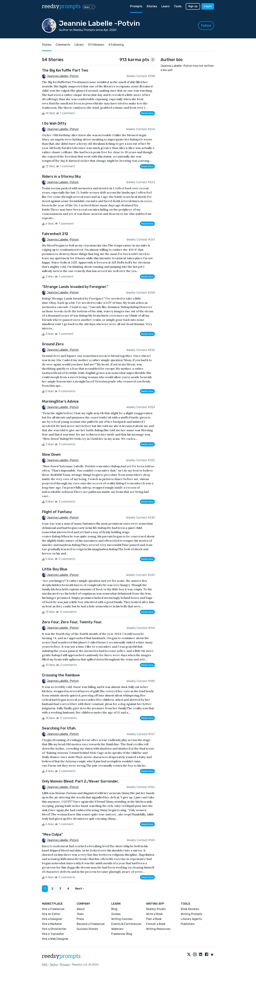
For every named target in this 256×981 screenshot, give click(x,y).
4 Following (116, 44)
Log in (208, 6)
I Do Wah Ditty (54, 123)
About (81, 909)
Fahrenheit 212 (55, 234)
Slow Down (51, 454)
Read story (147, 113)
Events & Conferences (126, 924)
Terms (54, 964)
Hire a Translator (53, 934)
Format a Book (155, 924)
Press (80, 919)
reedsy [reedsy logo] (61, 6)
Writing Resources (158, 929)
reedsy (61, 956)
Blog (114, 909)
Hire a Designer (52, 919)
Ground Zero (53, 344)
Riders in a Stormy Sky (61, 176)
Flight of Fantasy (57, 512)
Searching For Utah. (59, 728)
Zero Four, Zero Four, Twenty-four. (72, 622)
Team (80, 914)
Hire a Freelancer (53, 909)
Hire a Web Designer (55, 939)
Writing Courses (121, 919)
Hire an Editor (51, 914)
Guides (116, 914)
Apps (89, 7)
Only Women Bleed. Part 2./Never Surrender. (80, 781)
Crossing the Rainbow (61, 675)
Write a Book (154, 914)
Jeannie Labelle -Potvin (63, 76)
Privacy (65, 964)
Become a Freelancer (91, 924)
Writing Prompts (191, 914)
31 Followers (96, 44)
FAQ (44, 964)
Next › (79, 888)
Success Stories (87, 929)
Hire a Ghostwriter (54, 929)
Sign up (193, 6)
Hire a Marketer (52, 924)
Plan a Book (154, 919)
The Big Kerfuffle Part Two (65, 70)
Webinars (117, 929)
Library (79, 44)
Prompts (136, 6)
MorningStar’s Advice (60, 401)
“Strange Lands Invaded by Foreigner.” (75, 287)
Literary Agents (191, 919)
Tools (178, 6)
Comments (63, 44)
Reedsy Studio (156, 909)
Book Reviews (190, 909)
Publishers (188, 924)
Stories (152, 6)
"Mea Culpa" (52, 834)
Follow (206, 26)
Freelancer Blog (121, 934)
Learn (165, 6)
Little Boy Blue (54, 569)
